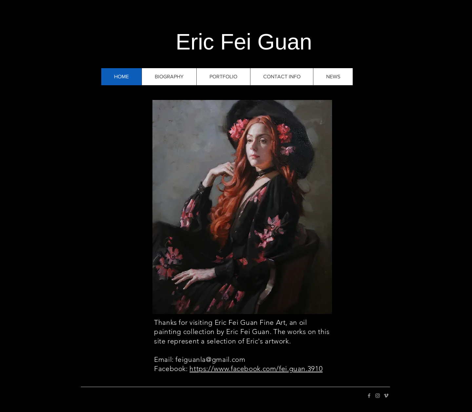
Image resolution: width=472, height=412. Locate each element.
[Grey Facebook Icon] (369, 396)
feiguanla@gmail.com (210, 359)
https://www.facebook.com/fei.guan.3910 (256, 368)
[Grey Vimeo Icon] (386, 396)
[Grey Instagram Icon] (378, 396)
